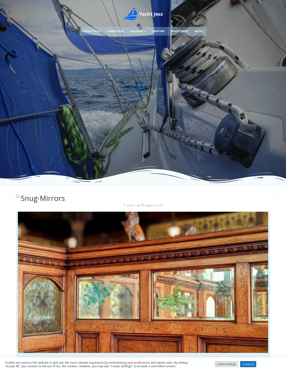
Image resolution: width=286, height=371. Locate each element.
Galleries (138, 25)
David (128, 205)
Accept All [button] (248, 364)
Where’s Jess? (179, 25)
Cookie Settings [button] (226, 364)
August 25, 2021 (152, 205)
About (198, 25)
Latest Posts (92, 25)
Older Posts (115, 25)
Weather (158, 25)
